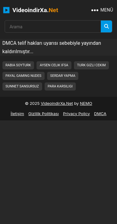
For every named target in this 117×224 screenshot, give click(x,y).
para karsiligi (60, 86)
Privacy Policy (76, 113)
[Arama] (106, 26)
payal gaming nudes (23, 76)
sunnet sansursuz (22, 86)
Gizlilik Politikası (43, 113)
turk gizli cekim (91, 65)
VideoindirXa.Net (57, 103)
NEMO (86, 103)
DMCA (100, 113)
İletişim (17, 113)
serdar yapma (62, 76)
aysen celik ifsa (54, 65)
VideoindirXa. (30, 10)
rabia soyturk (18, 65)
